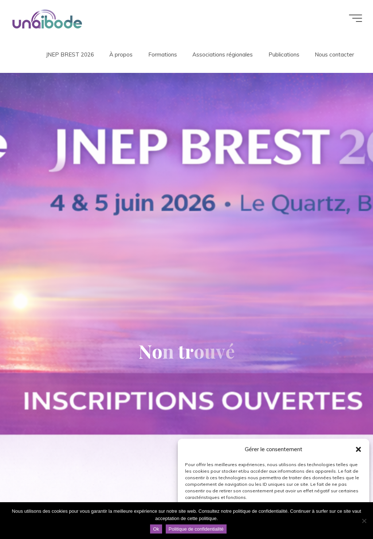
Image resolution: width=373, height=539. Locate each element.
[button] (358, 449)
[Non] (364, 520)
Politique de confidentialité (196, 529)
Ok (156, 529)
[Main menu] (355, 18)
